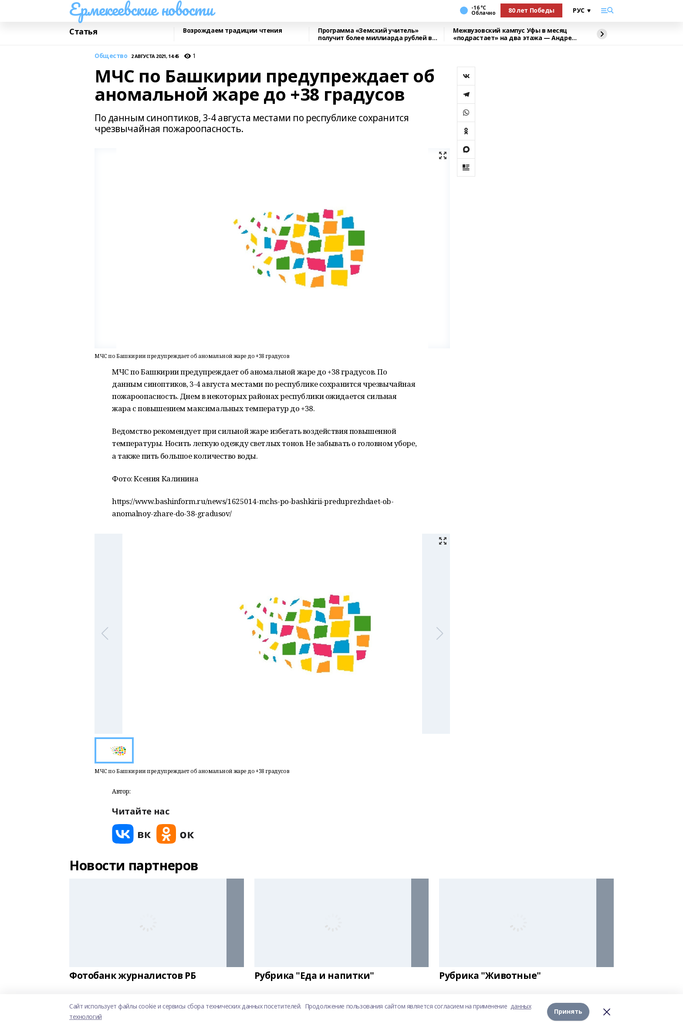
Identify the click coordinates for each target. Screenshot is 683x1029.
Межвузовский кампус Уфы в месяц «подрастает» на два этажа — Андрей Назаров (514, 34)
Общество (111, 56)
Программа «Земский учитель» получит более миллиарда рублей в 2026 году (375, 34)
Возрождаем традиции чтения (232, 30)
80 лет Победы (531, 10)
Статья (83, 32)
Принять (568, 1011)
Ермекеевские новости (141, 9)
